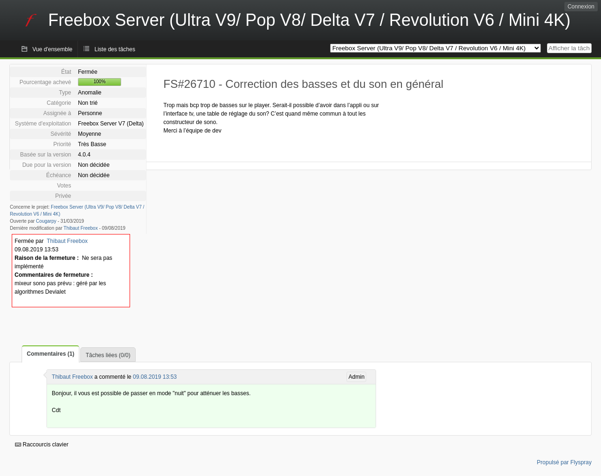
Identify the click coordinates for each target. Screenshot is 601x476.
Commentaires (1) (50, 354)
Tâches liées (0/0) (107, 355)
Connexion (581, 6)
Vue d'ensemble (52, 49)
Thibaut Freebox (80, 228)
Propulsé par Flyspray (564, 462)
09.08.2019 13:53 (155, 377)
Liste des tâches (114, 49)
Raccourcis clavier (42, 444)
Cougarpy (46, 221)
